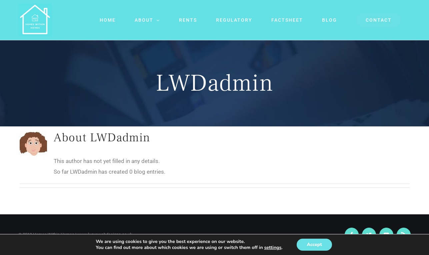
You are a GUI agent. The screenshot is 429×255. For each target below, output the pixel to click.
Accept (314, 244)
